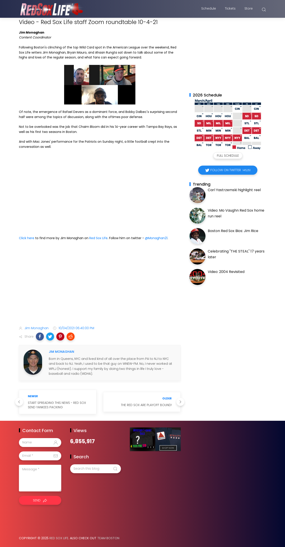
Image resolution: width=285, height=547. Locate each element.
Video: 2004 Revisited (226, 271)
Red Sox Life (98, 238)
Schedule (208, 9)
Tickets (230, 9)
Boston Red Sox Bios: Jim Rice (233, 230)
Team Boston (108, 538)
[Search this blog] (95, 468)
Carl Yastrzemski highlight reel (234, 189)
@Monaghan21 (156, 238)
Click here (26, 238)
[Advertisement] (100, 287)
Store (248, 9)
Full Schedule (228, 155)
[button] (40, 337)
